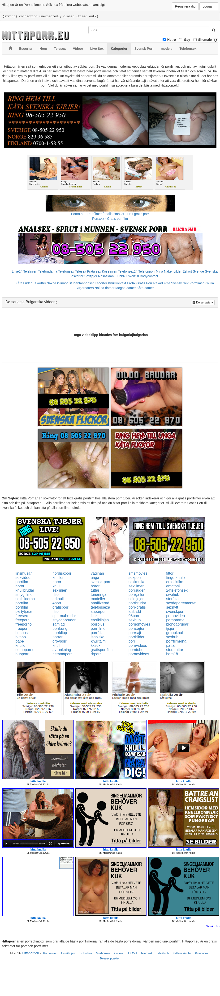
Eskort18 (132, 276)
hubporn (23, 654)
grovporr (59, 641)
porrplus (97, 624)
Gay (187, 40)
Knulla (209, 283)
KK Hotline (85, 953)
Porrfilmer (197, 283)
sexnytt (172, 607)
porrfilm (22, 582)
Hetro (171, 40)
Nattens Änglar (182, 953)
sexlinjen (59, 590)
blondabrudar (177, 624)
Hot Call (132, 953)
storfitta (172, 599)
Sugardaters (85, 288)
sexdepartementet (181, 603)
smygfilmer (25, 595)
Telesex (80, 271)
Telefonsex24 (128, 271)
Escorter (101, 283)
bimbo (21, 637)
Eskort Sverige (193, 271)
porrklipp (59, 633)
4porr (56, 603)
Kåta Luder (24, 283)
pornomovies (139, 624)
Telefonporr (146, 271)
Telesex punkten (110, 958)
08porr (134, 616)
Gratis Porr (144, 283)
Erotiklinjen (68, 953)
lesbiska (97, 637)
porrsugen (137, 590)
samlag (58, 624)
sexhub (135, 620)
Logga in (209, 6)
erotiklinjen (100, 620)
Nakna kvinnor (57, 283)
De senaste (204, 302)
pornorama (175, 620)
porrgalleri (137, 595)
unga (95, 578)
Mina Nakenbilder (169, 271)
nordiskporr (61, 573)
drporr (96, 654)
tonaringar (99, 595)
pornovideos (139, 654)
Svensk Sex (180, 283)
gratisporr (60, 607)
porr (132, 641)
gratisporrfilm (101, 650)
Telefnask (147, 953)
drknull (58, 599)
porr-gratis (137, 607)
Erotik (131, 283)
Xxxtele (118, 953)
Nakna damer (104, 288)
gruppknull (175, 633)
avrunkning (61, 650)
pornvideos (138, 645)
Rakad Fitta (161, 283)
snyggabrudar (64, 620)
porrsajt (135, 633)
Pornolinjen (50, 953)
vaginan (97, 573)
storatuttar (174, 650)
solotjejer (136, 599)
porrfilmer (99, 629)
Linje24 (17, 271)
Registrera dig (185, 6)
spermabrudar (64, 616)
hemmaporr (62, 654)
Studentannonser (81, 283)
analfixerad (100, 603)
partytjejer (24, 612)
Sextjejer (90, 276)
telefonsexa (100, 607)
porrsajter (137, 629)
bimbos (22, 633)
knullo (21, 645)
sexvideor (24, 578)
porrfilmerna (176, 641)
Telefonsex (66, 271)
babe (20, 641)
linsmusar (24, 573)
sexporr (135, 578)
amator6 (173, 586)
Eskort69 (39, 283)
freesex (22, 616)
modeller (98, 599)
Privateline (201, 953)
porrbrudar (137, 603)
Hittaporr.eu (30, 953)
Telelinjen (30, 271)
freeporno (24, 624)
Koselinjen (109, 271)
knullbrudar (25, 590)
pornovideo (175, 616)
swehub (172, 595)
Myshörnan (103, 953)
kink (94, 616)
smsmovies (138, 573)
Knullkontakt (117, 283)
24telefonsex (177, 590)
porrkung (59, 629)
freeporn (23, 629)
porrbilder (137, 637)
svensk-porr (101, 582)
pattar (171, 645)
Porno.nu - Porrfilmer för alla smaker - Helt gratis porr (110, 214)
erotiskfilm (174, 582)
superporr (99, 612)
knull (56, 586)
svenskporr (175, 612)
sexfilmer (136, 586)
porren (57, 637)
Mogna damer (125, 288)
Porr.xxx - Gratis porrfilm (110, 218)
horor (56, 582)
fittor (169, 573)
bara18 (172, 654)
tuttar (95, 590)
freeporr (22, 620)
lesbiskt (135, 612)
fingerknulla (175, 578)
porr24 (96, 633)
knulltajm (98, 641)
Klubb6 (120, 276)
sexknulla (136, 582)
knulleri (58, 578)
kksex (95, 645)
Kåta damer (145, 288)
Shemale (205, 40)
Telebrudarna (47, 271)
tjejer (170, 629)
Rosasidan (106, 276)
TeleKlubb (162, 953)
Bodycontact (149, 276)
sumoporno (25, 650)
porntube (136, 650)
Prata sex (94, 271)
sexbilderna (25, 599)
